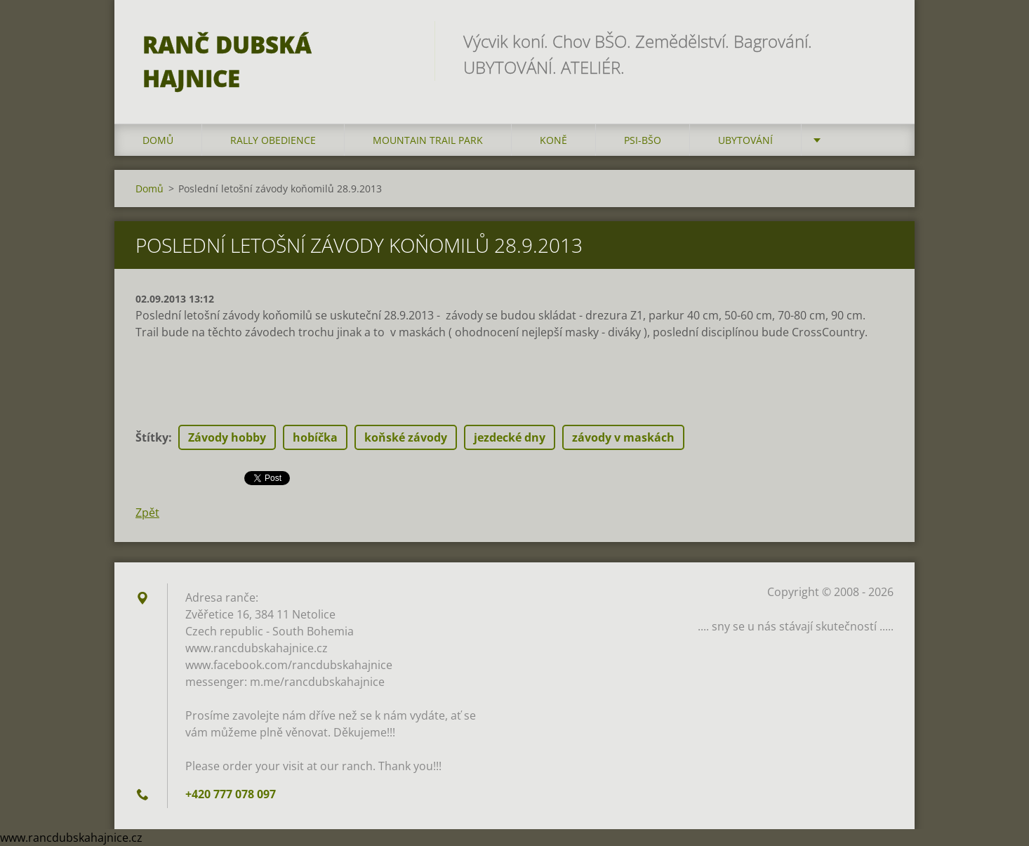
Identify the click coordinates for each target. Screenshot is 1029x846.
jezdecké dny (509, 437)
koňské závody (405, 437)
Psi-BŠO (642, 140)
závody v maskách (623, 437)
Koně (553, 140)
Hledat (878, 40)
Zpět (147, 512)
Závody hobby (227, 437)
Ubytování (745, 140)
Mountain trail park (428, 140)
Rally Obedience (273, 140)
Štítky (151, 437)
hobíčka (315, 437)
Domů (157, 140)
